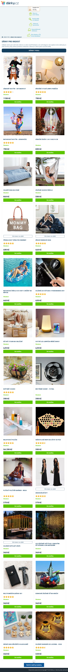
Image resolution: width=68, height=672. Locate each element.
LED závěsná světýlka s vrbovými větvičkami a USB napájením (47, 544)
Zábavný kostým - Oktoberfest (14, 89)
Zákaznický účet (56, 4)
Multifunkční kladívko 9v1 (12, 593)
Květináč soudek (9, 389)
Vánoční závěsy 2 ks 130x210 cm (46, 139)
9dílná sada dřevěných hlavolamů (15, 644)
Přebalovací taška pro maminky (14, 240)
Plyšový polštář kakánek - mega (15, 490)
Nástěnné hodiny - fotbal (44, 389)
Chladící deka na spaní (11, 190)
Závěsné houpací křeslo (44, 190)
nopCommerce (38, 670)
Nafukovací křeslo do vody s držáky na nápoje (17, 291)
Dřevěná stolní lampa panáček (46, 89)
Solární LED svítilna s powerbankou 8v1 (50, 291)
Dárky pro (7, 37)
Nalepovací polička (10, 440)
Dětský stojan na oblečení (12, 341)
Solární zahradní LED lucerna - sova (48, 644)
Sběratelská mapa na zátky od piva (48, 440)
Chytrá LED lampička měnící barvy (47, 341)
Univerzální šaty (41, 493)
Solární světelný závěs (11, 546)
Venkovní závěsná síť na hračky (46, 593)
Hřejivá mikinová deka (43, 240)
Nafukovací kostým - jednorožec (15, 139)
